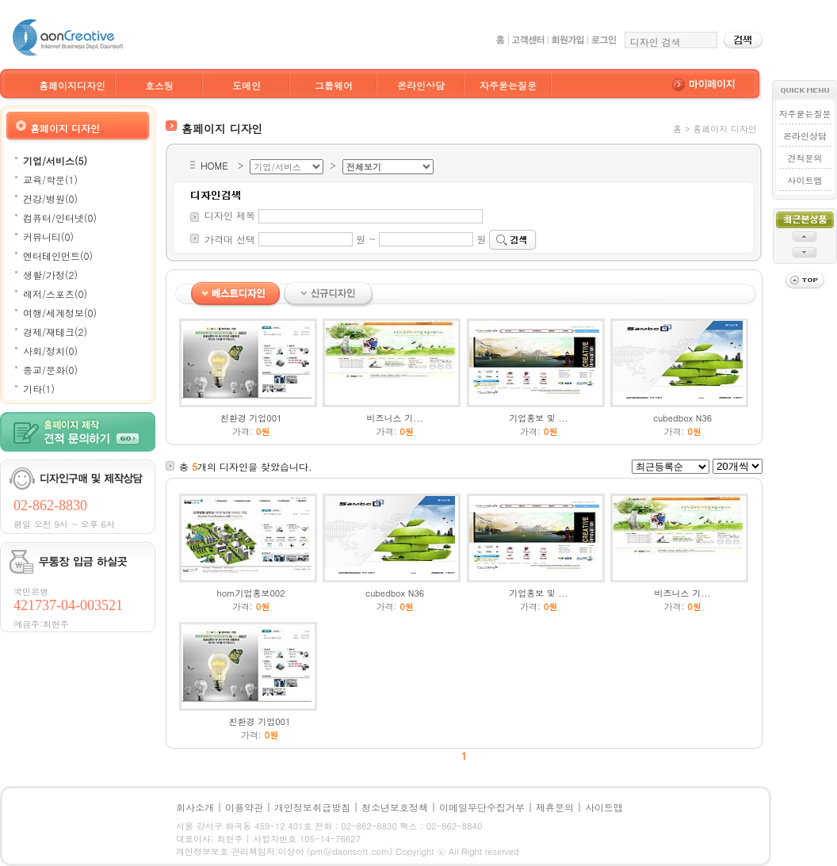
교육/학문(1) (50, 179)
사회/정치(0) (50, 350)
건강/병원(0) (50, 198)
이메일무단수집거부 (482, 807)
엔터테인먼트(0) (58, 255)
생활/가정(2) (50, 274)
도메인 (246, 85)
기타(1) (39, 388)
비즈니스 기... (395, 418)
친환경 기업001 (251, 418)
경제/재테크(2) (55, 331)
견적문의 (804, 158)
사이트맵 (804, 180)
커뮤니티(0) (48, 236)
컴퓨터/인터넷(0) (60, 217)
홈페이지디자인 (72, 85)
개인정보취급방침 (312, 807)
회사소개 (195, 807)
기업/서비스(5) (55, 160)
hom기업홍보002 (251, 593)
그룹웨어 (334, 85)
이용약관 (244, 807)
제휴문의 (555, 807)
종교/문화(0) (50, 369)
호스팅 (159, 85)
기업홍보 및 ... (538, 418)
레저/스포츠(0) (55, 293)
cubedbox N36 (682, 418)
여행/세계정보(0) (60, 312)
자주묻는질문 (508, 85)
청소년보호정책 (394, 807)
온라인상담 (421, 85)
